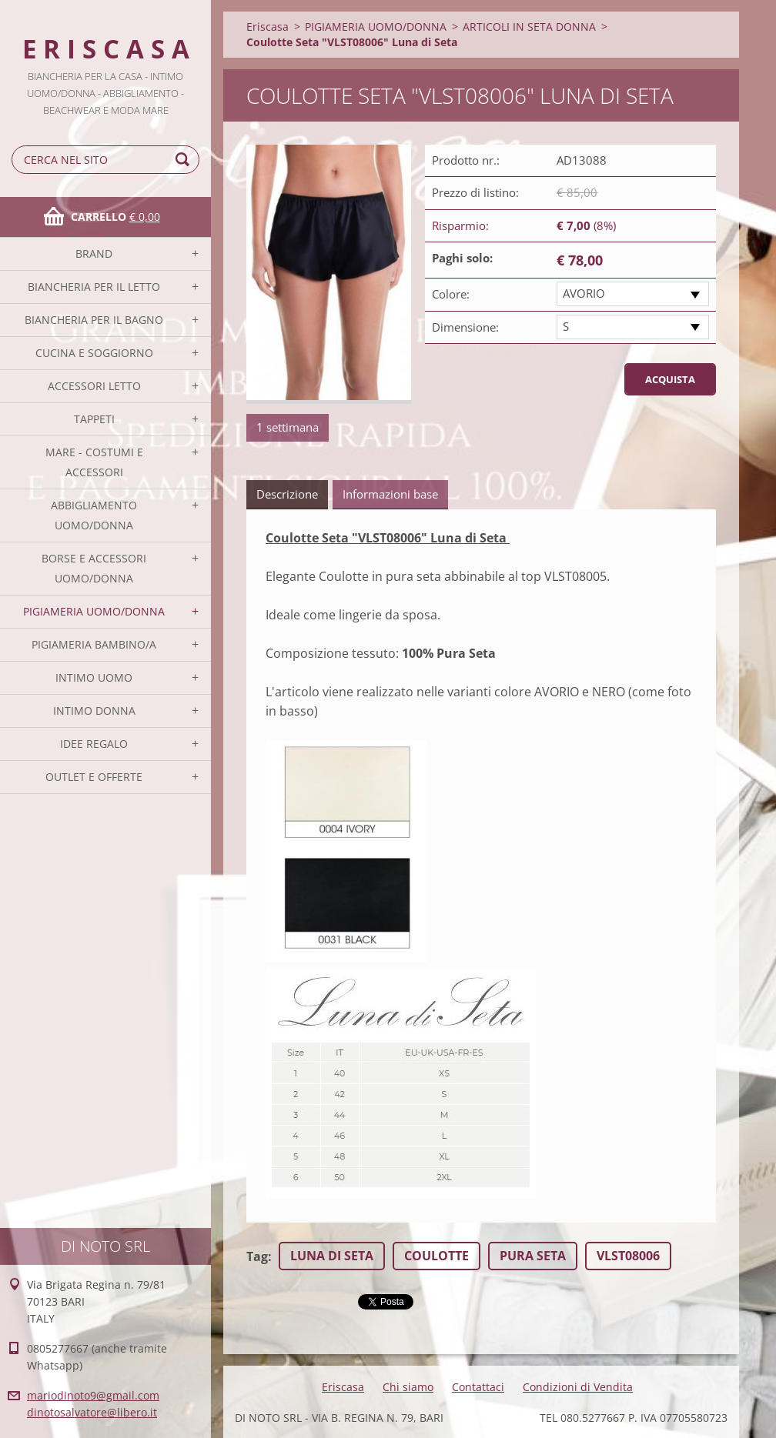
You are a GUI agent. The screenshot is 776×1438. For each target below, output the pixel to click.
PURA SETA (533, 1255)
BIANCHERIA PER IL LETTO (94, 286)
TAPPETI (94, 419)
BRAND (93, 253)
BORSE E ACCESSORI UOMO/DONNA (94, 568)
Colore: (451, 294)
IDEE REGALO (94, 743)
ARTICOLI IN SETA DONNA (529, 26)
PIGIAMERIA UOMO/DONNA (94, 611)
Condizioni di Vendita (578, 1387)
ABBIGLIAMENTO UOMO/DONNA (94, 515)
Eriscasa (267, 26)
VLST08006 (628, 1255)
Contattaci (478, 1387)
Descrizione (287, 494)
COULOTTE (436, 1255)
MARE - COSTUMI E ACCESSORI (94, 462)
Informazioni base (390, 494)
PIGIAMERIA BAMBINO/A (94, 644)
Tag (257, 1256)
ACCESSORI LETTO (94, 386)
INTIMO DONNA (94, 710)
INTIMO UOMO (93, 677)
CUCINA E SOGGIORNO (94, 352)
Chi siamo (408, 1387)
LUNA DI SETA (331, 1255)
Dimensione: (465, 327)
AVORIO (584, 293)
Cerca (185, 159)
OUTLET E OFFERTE (93, 776)
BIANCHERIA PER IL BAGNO (94, 319)
